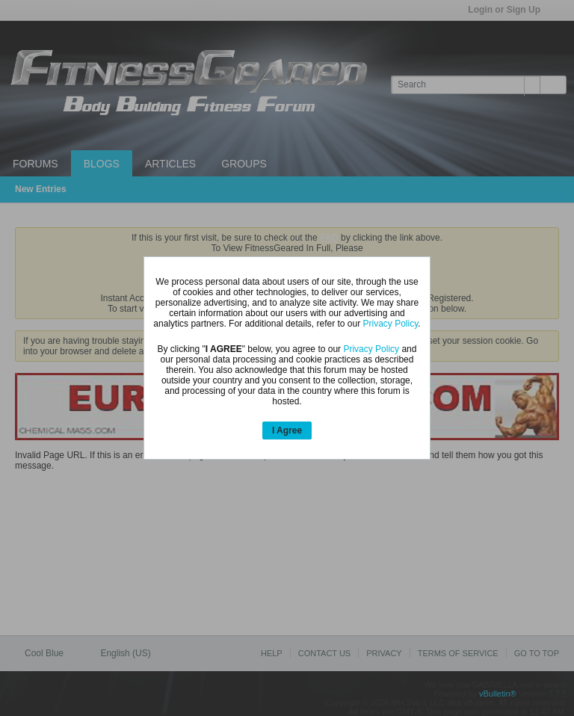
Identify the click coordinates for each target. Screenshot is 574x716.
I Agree (287, 430)
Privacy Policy (391, 323)
